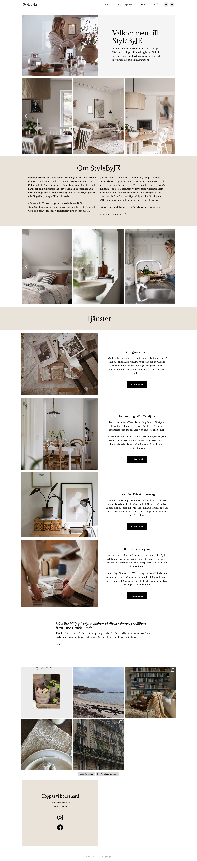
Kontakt (155, 4)
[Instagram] (171, 4)
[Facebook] (166, 4)
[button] (26, 116)
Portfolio (143, 4)
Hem (106, 4)
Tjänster (129, 4)
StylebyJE (30, 4)
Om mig (116, 4)
